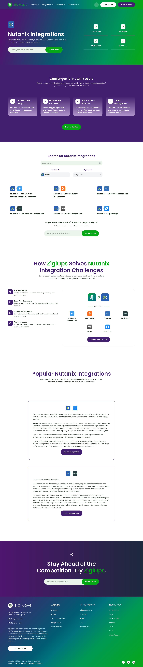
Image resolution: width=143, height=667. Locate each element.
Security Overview (58, 618)
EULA (41, 663)
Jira (81, 622)
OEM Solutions (56, 627)
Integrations (56, 622)
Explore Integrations (98, 339)
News (111, 631)
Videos (112, 622)
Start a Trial (108, 4)
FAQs (111, 627)
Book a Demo (126, 4)
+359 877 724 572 (14, 623)
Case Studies (114, 618)
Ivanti (82, 618)
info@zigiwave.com (15, 619)
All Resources (114, 610)
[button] (34, 4)
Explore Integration (71, 452)
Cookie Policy (30, 663)
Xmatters (83, 614)
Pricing (53, 614)
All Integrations (86, 610)
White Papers (114, 635)
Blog (111, 614)
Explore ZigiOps (71, 127)
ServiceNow (84, 627)
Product (54, 610)
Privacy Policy (20, 663)
